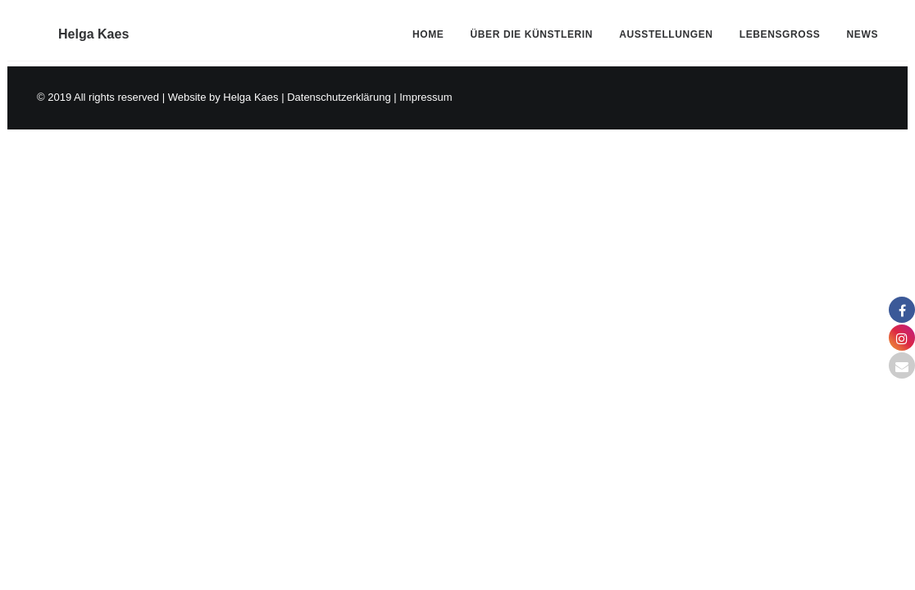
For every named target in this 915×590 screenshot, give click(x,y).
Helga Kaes (250, 97)
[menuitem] (433, 28)
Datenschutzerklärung (338, 97)
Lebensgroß (780, 28)
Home (428, 28)
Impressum (425, 97)
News (862, 28)
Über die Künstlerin (532, 28)
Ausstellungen (665, 28)
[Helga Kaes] (72, 28)
